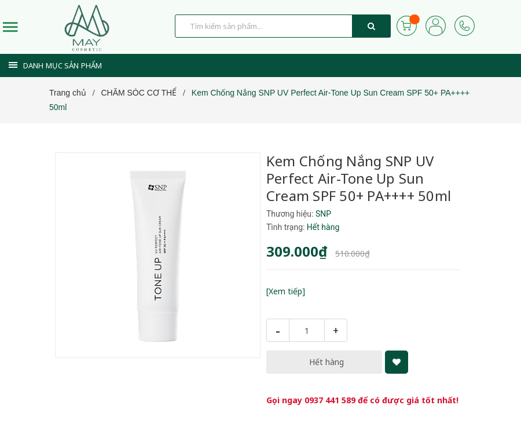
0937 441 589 (329, 400)
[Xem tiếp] (285, 291)
